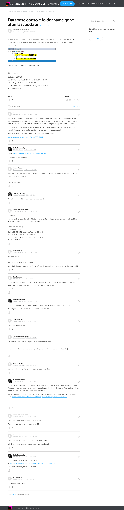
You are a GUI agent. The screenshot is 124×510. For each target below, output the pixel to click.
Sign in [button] (107, 3)
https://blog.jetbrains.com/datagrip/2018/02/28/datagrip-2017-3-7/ (35, 463)
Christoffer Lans (18, 168)
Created (25, 115)
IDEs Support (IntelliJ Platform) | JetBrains (21, 11)
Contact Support (67, 3)
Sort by (75, 106)
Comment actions (78, 114)
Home (15, 4)
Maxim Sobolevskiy (19, 148)
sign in (14, 494)
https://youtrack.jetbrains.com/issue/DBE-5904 (25, 137)
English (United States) (95, 3)
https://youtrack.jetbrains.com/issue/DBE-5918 (30, 154)
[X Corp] (70, 100)
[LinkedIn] (74, 100)
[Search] (102, 21)
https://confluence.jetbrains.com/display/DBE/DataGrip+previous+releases (39, 397)
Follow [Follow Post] (44, 25)
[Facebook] (66, 100)
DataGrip (51, 11)
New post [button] (96, 38)
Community (81, 3)
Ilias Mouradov (17, 277)
